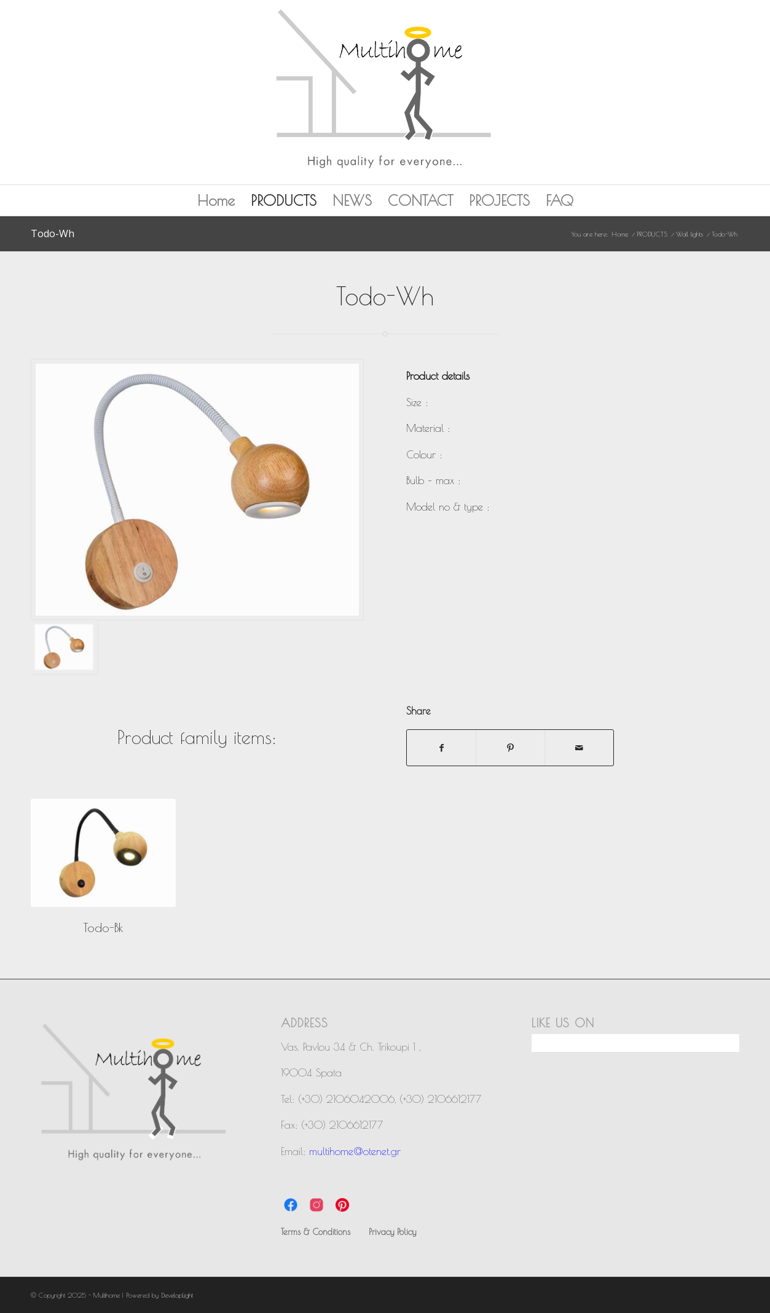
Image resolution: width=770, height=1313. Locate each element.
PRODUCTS (283, 200)
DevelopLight (177, 1295)
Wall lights (689, 234)
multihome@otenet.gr (355, 1151)
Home (216, 200)
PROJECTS (499, 200)
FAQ (559, 200)
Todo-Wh (52, 233)
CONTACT (420, 200)
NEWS (352, 200)
